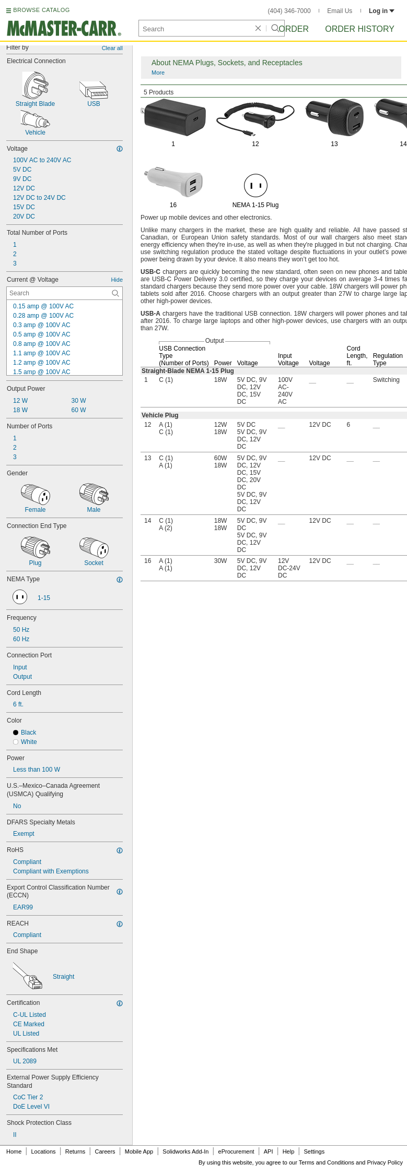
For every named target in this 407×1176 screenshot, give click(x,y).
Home (13, 1151)
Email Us (339, 11)
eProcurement (236, 1151)
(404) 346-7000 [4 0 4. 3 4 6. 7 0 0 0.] (289, 11)
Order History (359, 29)
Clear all (112, 48)
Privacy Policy (385, 1162)
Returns (75, 1151)
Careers (105, 1151)
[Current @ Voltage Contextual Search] (64, 293)
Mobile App (139, 1151)
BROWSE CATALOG (41, 10)
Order (293, 29)
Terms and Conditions (326, 1162)
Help (289, 1151)
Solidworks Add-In (185, 1151)
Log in (381, 11)
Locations (43, 1151)
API (268, 1151)
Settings (314, 1151)
